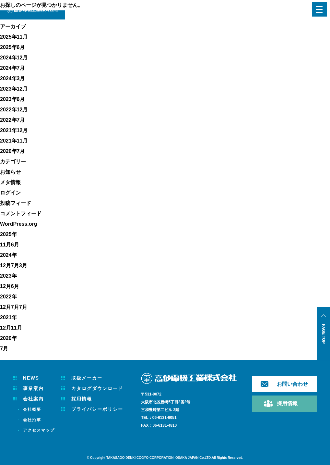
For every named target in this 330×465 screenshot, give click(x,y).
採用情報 (81, 398)
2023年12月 (14, 89)
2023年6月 (12, 99)
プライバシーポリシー (97, 409)
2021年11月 (14, 141)
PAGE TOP (323, 334)
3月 (23, 265)
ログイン (10, 192)
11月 (5, 244)
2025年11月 (14, 37)
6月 (15, 244)
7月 (15, 265)
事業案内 (33, 388)
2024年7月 (12, 68)
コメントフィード (20, 213)
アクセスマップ (39, 430)
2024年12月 (14, 57)
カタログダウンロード (97, 388)
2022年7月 (12, 120)
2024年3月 (12, 78)
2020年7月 (12, 151)
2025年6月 (12, 47)
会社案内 (33, 398)
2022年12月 (14, 109)
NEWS (31, 378)
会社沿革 (32, 420)
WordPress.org (18, 224)
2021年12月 (14, 130)
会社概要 (32, 409)
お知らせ (10, 172)
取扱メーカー (86, 378)
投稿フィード (15, 203)
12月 (5, 265)
